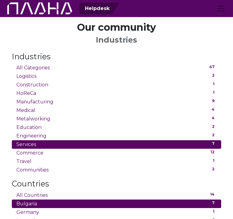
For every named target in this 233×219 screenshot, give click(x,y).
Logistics (116, 76)
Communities (116, 169)
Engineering (116, 135)
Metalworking (116, 118)
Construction (116, 84)
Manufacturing (116, 101)
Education (116, 127)
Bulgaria (116, 203)
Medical (116, 110)
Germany (116, 212)
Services (116, 144)
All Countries (116, 195)
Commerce (116, 152)
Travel (116, 161)
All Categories (116, 67)
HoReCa (116, 93)
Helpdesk (96, 8)
